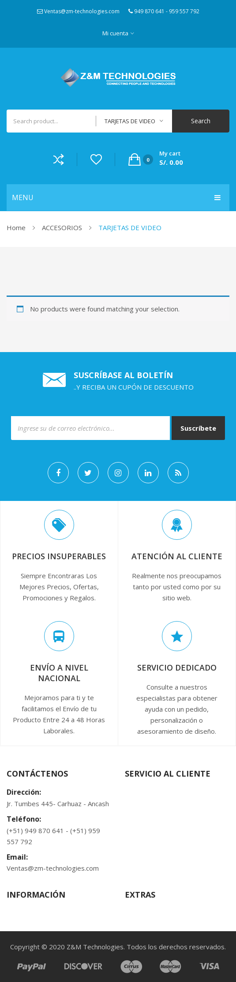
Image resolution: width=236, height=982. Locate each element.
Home (16, 227)
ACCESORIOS (62, 227)
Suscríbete (198, 428)
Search (200, 121)
